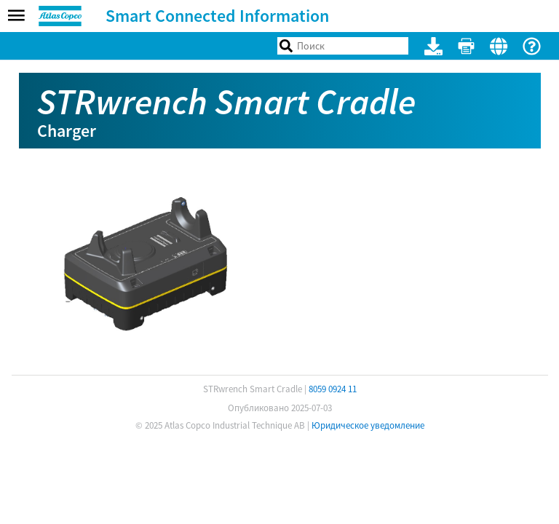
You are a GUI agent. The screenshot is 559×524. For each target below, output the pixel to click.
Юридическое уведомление (368, 425)
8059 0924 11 (333, 389)
